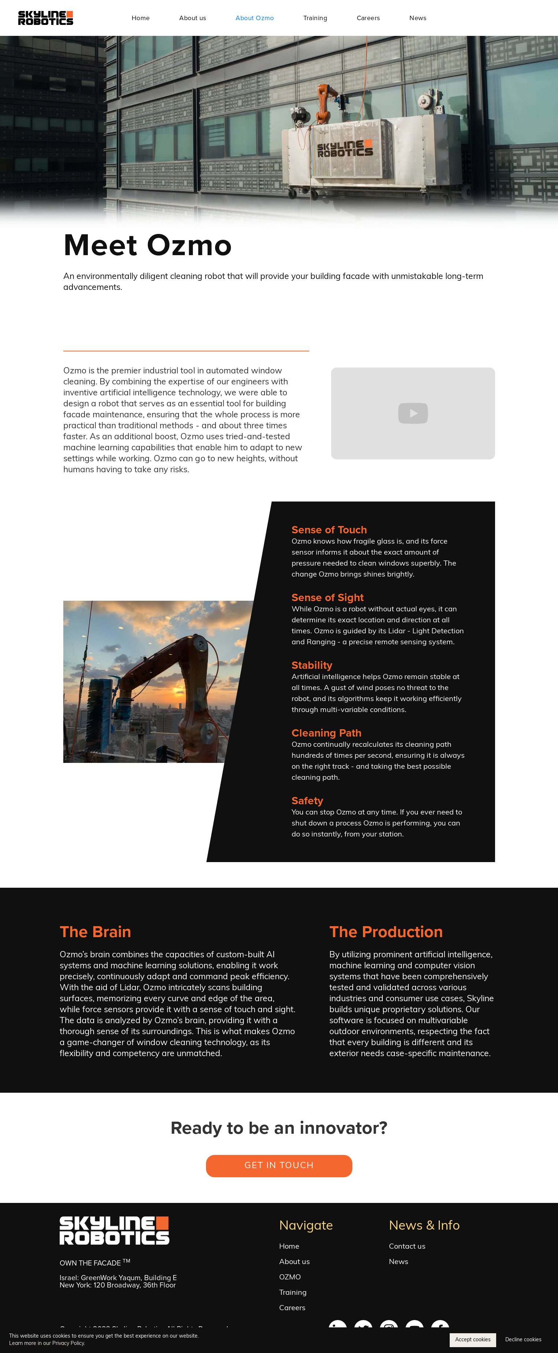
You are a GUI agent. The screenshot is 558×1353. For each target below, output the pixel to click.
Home (141, 18)
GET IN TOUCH (279, 1166)
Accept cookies (473, 1340)
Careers (368, 18)
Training (315, 18)
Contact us (407, 1246)
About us (192, 18)
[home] (45, 18)
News (417, 18)
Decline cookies (523, 1340)
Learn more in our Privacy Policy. (47, 1343)
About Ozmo (255, 18)
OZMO (290, 1277)
